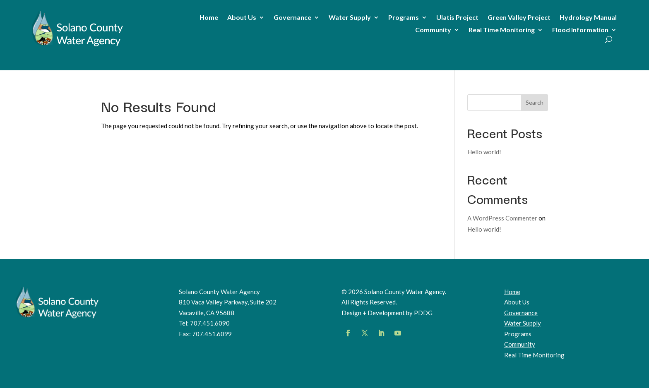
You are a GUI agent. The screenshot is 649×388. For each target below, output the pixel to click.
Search (534, 102)
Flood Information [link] (580, 30)
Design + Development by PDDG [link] (387, 312)
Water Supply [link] (350, 17)
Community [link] (433, 30)
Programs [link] (403, 17)
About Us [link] (241, 17)
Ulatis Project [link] (457, 17)
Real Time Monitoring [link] (502, 30)
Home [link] (209, 17)
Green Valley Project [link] (519, 17)
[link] (77, 46)
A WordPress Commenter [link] (502, 218)
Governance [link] (292, 17)
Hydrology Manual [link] (588, 17)
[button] (348, 333)
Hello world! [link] (484, 152)
